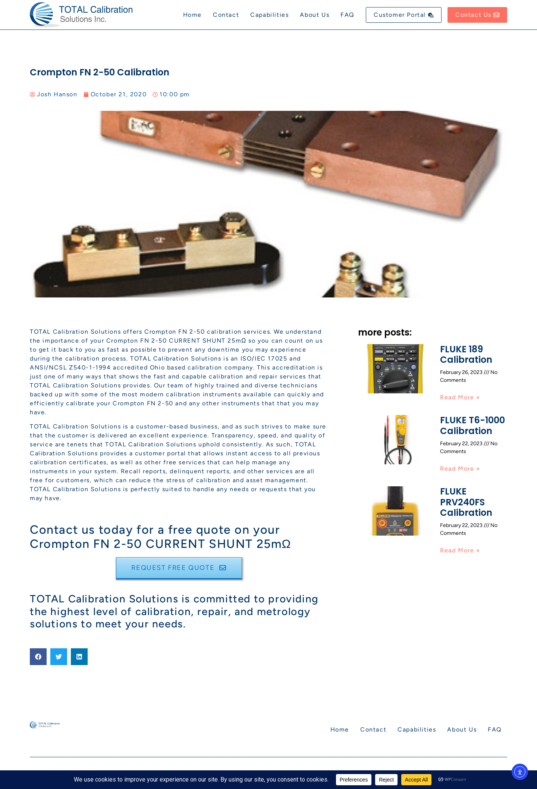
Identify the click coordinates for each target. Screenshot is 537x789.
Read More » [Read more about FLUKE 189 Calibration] (460, 397)
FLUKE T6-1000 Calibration (472, 425)
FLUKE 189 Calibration (466, 354)
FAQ (347, 14)
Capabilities (269, 14)
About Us (314, 14)
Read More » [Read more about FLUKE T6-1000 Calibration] (460, 468)
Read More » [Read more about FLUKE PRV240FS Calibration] (460, 550)
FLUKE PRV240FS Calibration (466, 502)
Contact (226, 14)
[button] (38, 656)
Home (192, 14)
